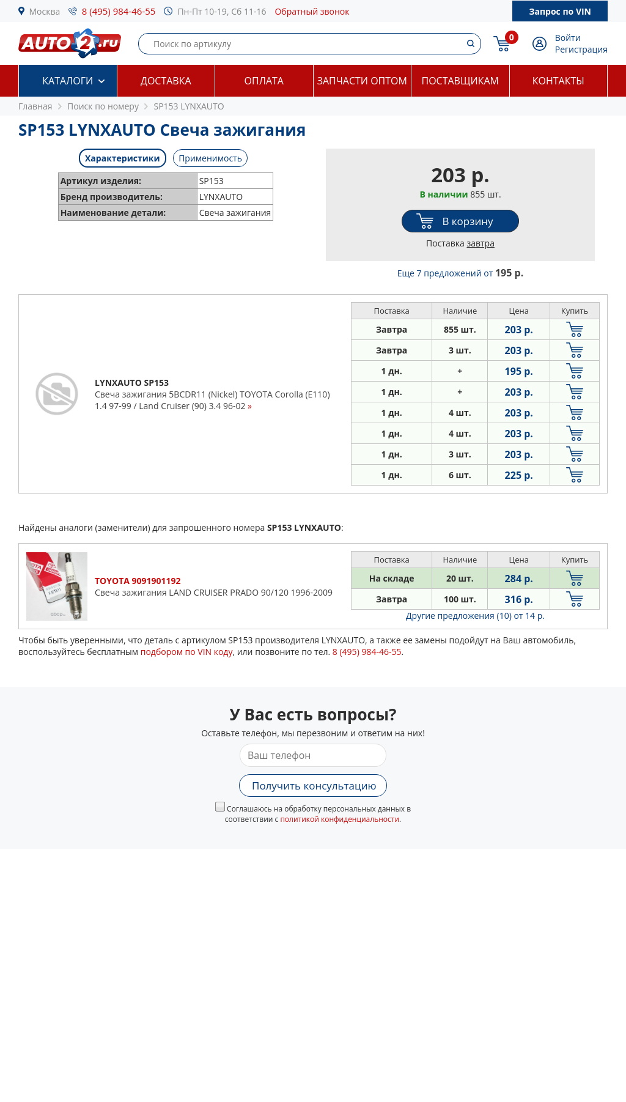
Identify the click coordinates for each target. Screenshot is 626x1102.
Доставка (166, 80)
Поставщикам (460, 80)
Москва (45, 11)
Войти (568, 37)
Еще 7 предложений (460, 273)
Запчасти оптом (362, 80)
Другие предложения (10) (475, 615)
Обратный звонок (311, 11)
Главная (35, 106)
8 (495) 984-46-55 (119, 11)
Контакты (558, 80)
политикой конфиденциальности (339, 819)
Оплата (264, 80)
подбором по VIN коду (187, 651)
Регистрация (581, 49)
